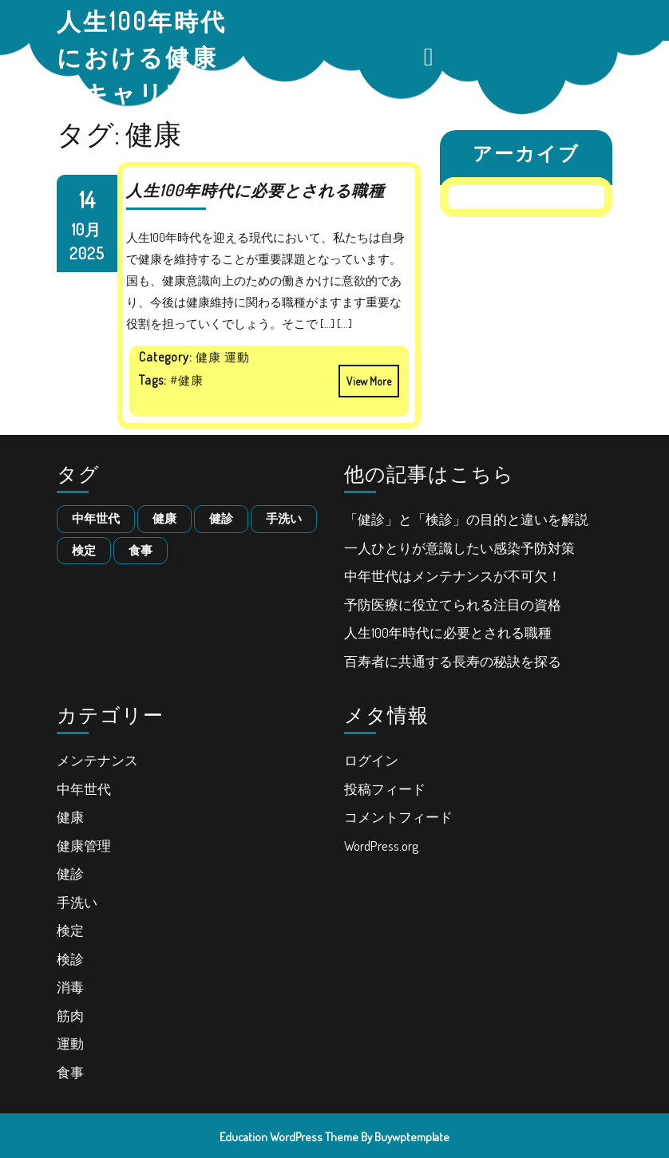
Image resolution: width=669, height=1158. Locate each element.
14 (87, 199)
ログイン (371, 760)
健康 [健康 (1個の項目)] (164, 518)
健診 (70, 873)
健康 (70, 816)
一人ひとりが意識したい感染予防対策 (459, 547)
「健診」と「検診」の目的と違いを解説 (466, 519)
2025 (87, 253)
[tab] (431, 56)
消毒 (70, 986)
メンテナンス (97, 760)
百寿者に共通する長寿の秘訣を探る (452, 661)
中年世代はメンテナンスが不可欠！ (452, 575)
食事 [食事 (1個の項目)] (140, 550)
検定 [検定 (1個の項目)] (84, 550)
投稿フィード (385, 789)
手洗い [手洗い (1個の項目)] (284, 518)
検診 (70, 959)
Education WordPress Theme (289, 1136)
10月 (86, 229)
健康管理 (84, 845)
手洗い (77, 902)
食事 (70, 1072)
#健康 (187, 380)
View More (364, 376)
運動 (70, 1043)
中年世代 (84, 789)
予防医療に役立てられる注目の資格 (452, 604)
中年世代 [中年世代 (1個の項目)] (96, 518)
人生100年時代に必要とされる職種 (255, 190)
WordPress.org (381, 845)
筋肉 (70, 1015)
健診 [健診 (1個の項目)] (221, 518)
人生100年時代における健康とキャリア (142, 57)
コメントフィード (398, 816)
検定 (70, 930)
